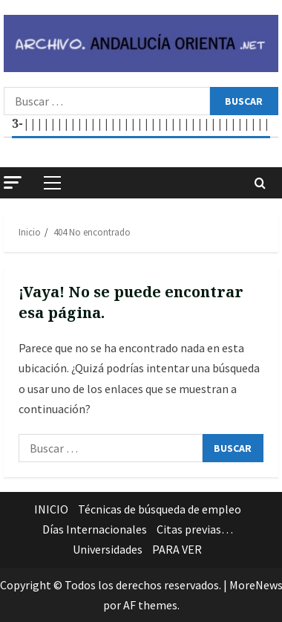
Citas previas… (195, 529)
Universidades (107, 549)
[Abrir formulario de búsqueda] (260, 183)
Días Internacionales (94, 529)
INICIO (51, 509)
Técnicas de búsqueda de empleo (159, 509)
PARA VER (177, 549)
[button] (13, 182)
